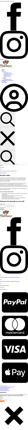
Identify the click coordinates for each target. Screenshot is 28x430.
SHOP (3, 70)
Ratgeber (1, 285)
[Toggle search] (7, 119)
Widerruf (8, 281)
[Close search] (7, 138)
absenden (2, 401)
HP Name (2, 208)
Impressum (2, 386)
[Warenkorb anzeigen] (1, 165)
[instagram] (14, 58)
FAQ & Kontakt (6, 285)
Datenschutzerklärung (8, 386)
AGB (13, 386)
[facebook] (14, 30)
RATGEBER (4, 81)
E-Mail (1, 205)
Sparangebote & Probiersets (14, 277)
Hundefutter (2, 277)
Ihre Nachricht (3, 207)
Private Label (12, 281)
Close (3, 69)
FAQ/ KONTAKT (4, 82)
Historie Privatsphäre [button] (4, 389)
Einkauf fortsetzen (3, 172)
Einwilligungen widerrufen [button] (4, 390)
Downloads (17, 281)
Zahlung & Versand (3, 281)
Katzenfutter (7, 277)
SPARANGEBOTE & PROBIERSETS (7, 80)
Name (1, 203)
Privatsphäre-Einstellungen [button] (5, 388)
